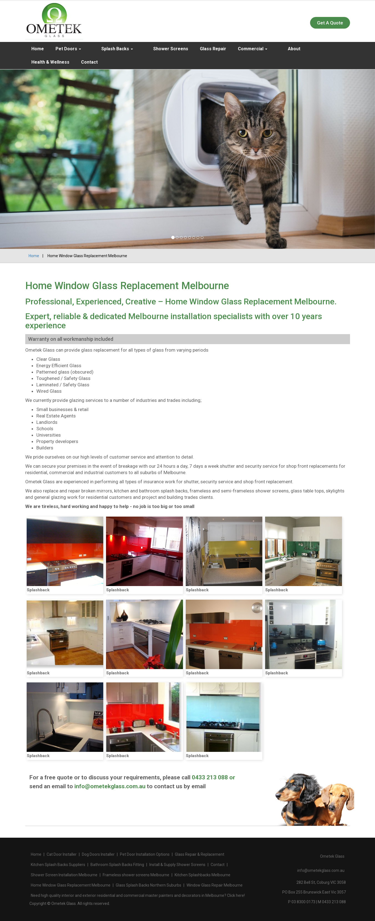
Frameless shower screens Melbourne (136, 875)
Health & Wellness (305, 48)
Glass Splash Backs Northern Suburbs (148, 885)
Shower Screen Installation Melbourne (64, 875)
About (268, 48)
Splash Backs (108, 48)
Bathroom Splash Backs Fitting (117, 864)
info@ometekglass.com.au (109, 786)
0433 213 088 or (213, 777)
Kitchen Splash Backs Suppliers (58, 864)
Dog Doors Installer (98, 854)
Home (37, 48)
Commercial (235, 48)
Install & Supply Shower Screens (177, 864)
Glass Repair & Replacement (199, 854)
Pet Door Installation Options (145, 854)
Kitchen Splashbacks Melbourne (202, 875)
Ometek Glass (332, 856)
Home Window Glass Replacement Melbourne (70, 885)
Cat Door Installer (62, 854)
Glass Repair (196, 48)
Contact (39, 62)
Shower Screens (153, 48)
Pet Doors (68, 48)
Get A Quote (330, 23)
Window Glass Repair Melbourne (215, 885)
